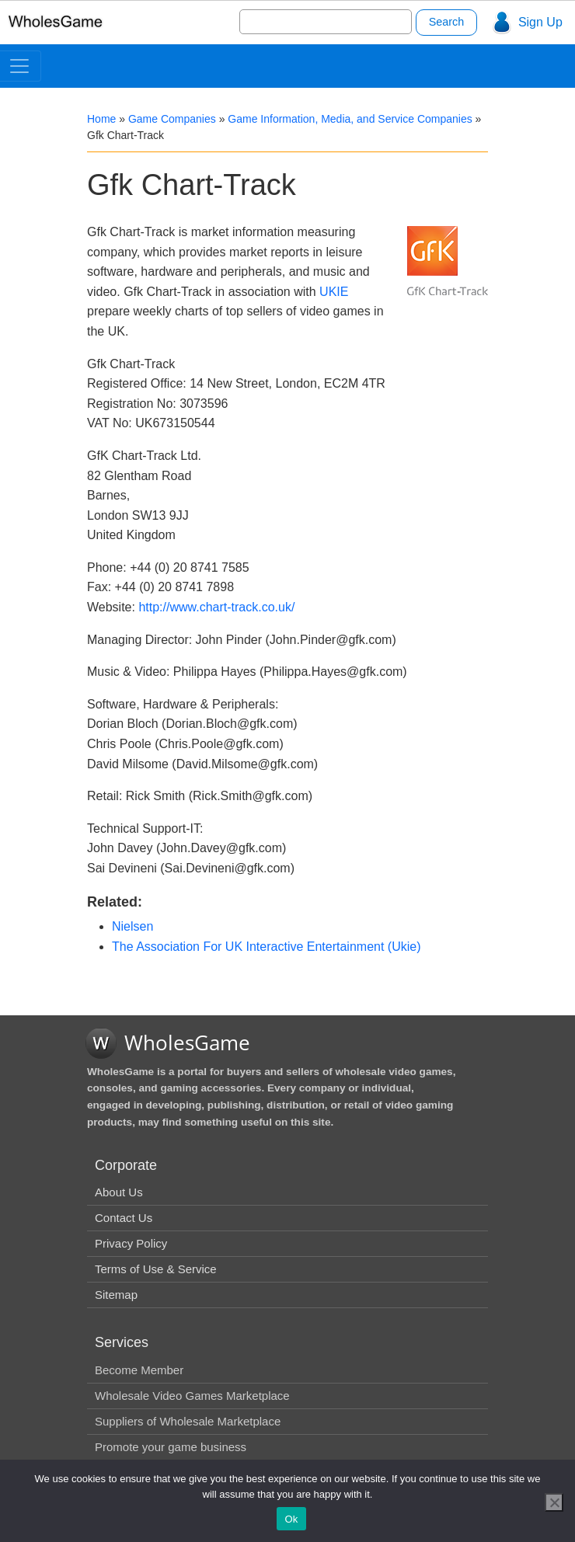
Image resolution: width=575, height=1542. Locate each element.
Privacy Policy (131, 1243)
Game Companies (172, 119)
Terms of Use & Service (156, 1269)
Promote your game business (170, 1446)
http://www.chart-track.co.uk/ (216, 607)
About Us (119, 1192)
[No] (554, 1502)
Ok (291, 1519)
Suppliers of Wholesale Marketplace (188, 1421)
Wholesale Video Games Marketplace (192, 1395)
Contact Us (123, 1217)
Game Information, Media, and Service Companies (350, 119)
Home (101, 119)
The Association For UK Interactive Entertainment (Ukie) (266, 946)
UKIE (333, 291)
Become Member (139, 1370)
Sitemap (116, 1294)
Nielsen (132, 926)
